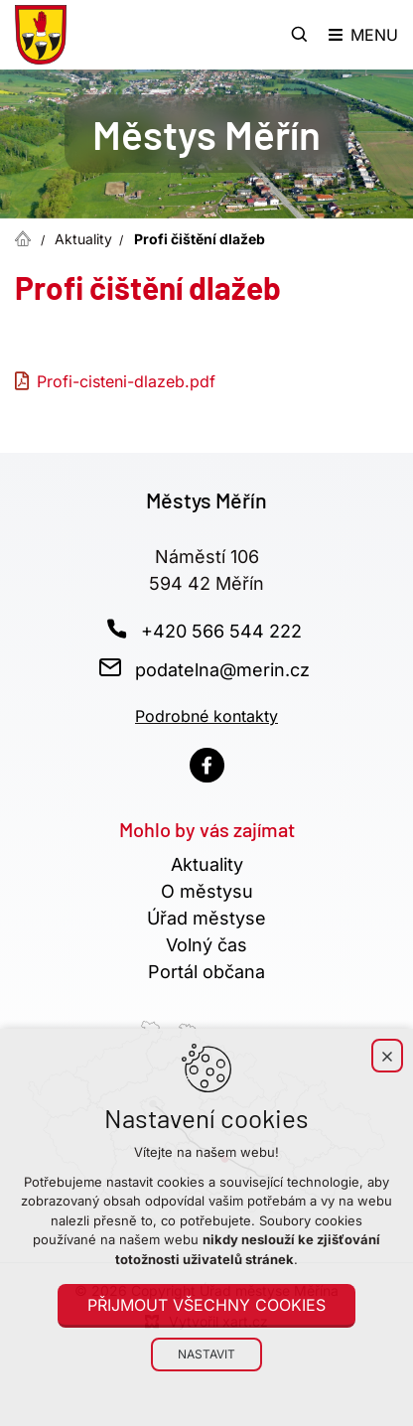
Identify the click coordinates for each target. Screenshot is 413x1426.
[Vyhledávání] (300, 35)
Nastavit (206, 1354)
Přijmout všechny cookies (206, 1305)
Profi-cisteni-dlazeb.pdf (126, 381)
